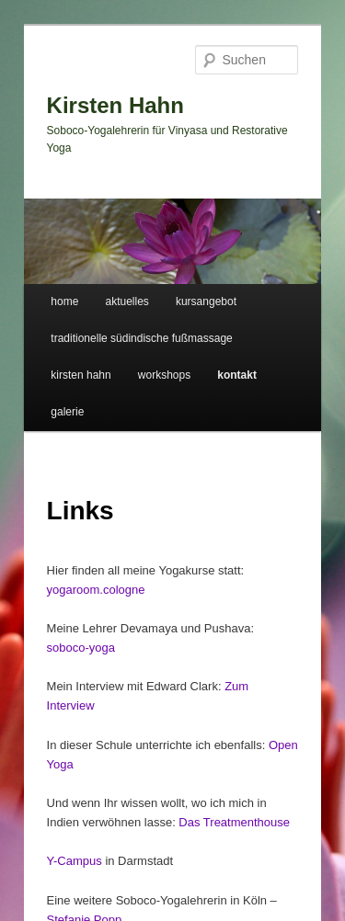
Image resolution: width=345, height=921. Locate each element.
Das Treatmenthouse (234, 822)
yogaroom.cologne (96, 590)
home (64, 301)
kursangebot (206, 301)
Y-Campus (74, 861)
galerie (67, 411)
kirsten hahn (80, 375)
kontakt (237, 375)
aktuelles (126, 301)
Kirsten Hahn (115, 105)
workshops (164, 375)
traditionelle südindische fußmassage (141, 338)
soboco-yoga (81, 647)
